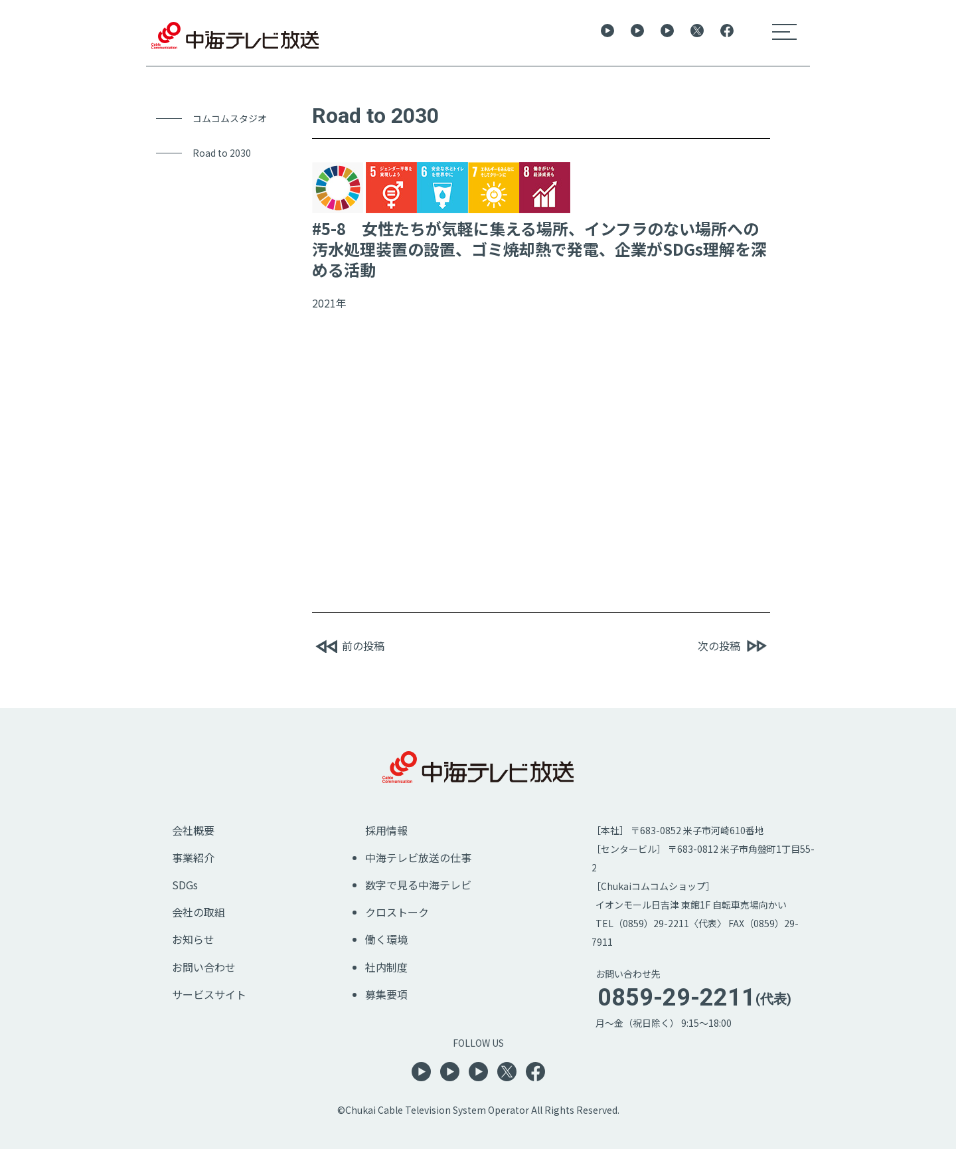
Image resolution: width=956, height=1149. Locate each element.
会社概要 (193, 830)
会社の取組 (198, 912)
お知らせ (193, 939)
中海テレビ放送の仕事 (418, 857)
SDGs (185, 885)
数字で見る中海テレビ (418, 885)
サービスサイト (209, 994)
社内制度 (386, 967)
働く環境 (386, 939)
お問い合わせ (204, 967)
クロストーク (397, 912)
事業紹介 (193, 857)
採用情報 (386, 830)
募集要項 (386, 994)
